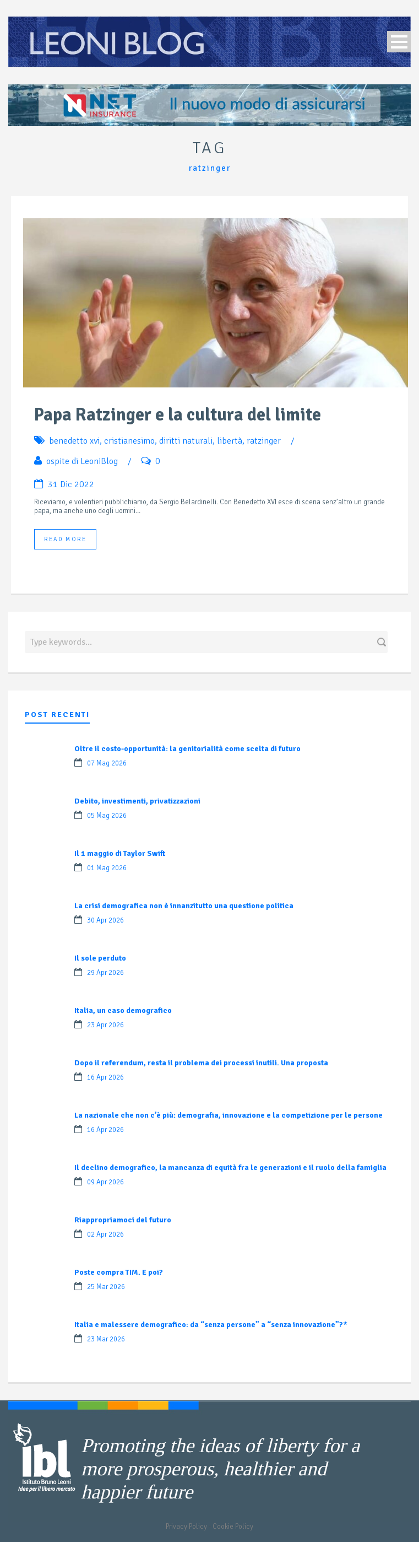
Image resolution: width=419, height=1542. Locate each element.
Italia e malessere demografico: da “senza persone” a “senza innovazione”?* (210, 1324)
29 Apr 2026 (105, 972)
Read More (65, 539)
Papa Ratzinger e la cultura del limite (177, 414)
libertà (229, 440)
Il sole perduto (100, 958)
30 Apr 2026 (105, 920)
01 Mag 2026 (107, 868)
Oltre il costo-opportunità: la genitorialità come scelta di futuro (187, 748)
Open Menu (399, 41)
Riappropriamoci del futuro (122, 1220)
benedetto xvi (74, 440)
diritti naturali (186, 440)
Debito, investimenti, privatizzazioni (137, 801)
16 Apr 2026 (105, 1077)
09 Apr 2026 (105, 1182)
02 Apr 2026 (105, 1234)
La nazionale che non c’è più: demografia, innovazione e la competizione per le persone (228, 1115)
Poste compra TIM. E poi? (118, 1272)
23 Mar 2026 (106, 1339)
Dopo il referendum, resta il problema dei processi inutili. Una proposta (201, 1062)
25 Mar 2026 (106, 1286)
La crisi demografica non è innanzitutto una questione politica (183, 905)
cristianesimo (129, 440)
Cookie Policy (233, 1526)
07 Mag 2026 (107, 763)
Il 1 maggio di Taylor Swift (119, 853)
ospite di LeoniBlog (82, 461)
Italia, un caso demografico (123, 1010)
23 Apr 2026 (105, 1025)
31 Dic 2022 (71, 484)
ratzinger (264, 440)
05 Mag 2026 (107, 815)
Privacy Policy (186, 1526)
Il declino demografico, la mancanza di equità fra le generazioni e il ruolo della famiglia (230, 1167)
